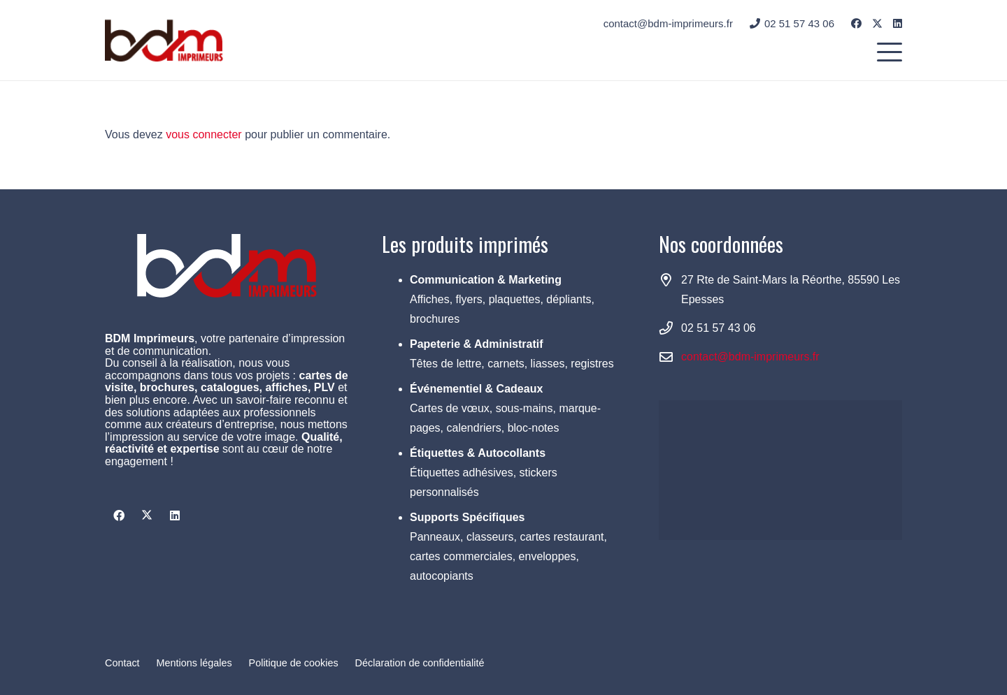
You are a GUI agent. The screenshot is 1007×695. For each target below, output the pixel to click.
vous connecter (204, 134)
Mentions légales (194, 662)
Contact (122, 662)
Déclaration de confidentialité (420, 662)
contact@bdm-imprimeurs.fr (750, 357)
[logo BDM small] (164, 40)
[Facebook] (856, 23)
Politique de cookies (293, 662)
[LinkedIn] (897, 23)
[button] (889, 51)
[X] (877, 23)
